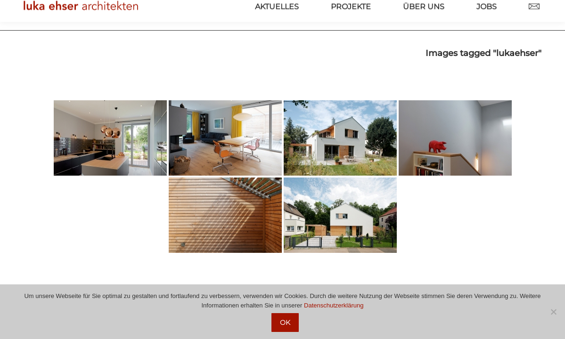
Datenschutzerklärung (333, 305)
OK (285, 322)
